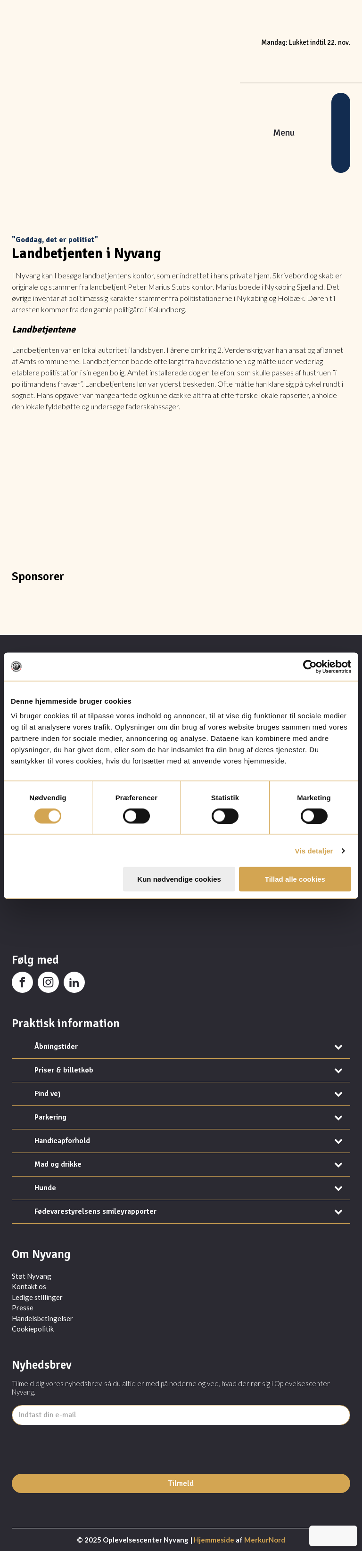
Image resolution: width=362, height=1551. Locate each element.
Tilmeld (181, 1483)
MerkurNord (264, 1539)
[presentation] (83, 1472)
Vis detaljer (314, 850)
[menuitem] (320, 1536)
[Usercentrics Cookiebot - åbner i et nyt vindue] (310, 666)
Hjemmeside (214, 1539)
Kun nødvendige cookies (179, 879)
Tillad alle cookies (295, 879)
